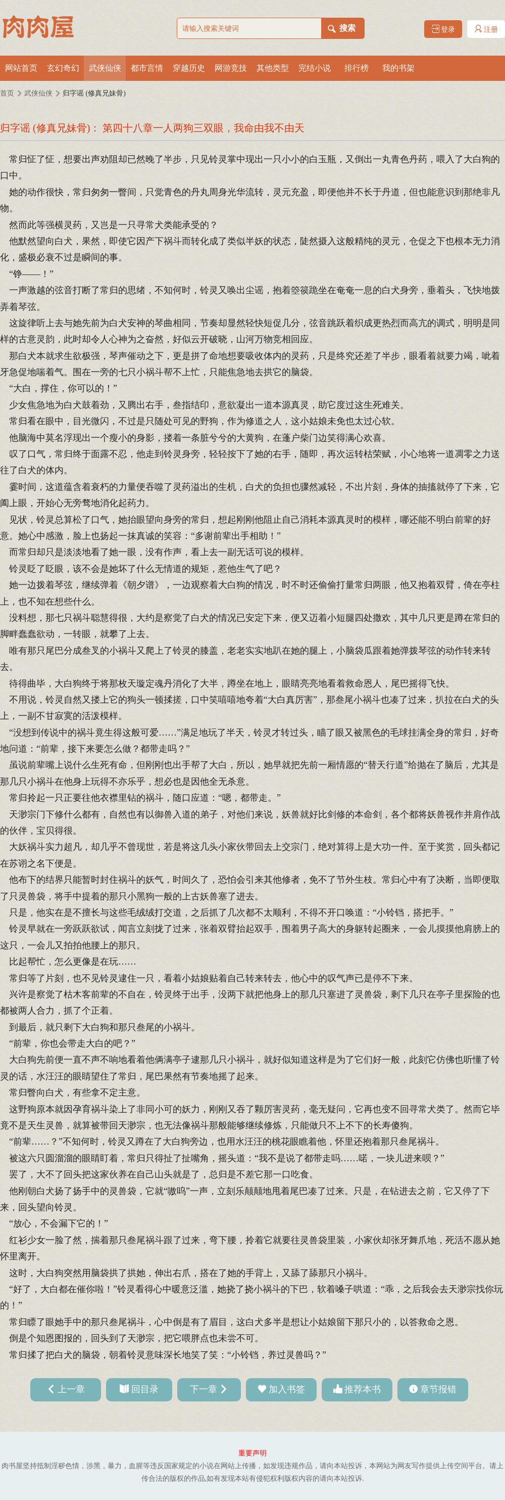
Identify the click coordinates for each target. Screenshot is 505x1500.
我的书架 (398, 68)
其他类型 (273, 68)
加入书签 (287, 1389)
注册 (486, 29)
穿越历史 (189, 68)
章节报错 (438, 1389)
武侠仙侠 (105, 68)
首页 (7, 93)
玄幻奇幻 (63, 68)
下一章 (203, 1389)
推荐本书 (362, 1389)
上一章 (71, 1389)
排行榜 (356, 68)
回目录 (145, 1389)
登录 (443, 29)
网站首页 (21, 68)
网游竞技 (231, 68)
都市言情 (147, 68)
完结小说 (314, 68)
